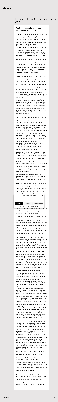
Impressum (37, 206)
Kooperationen (30, 397)
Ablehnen (28, 203)
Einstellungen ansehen (38, 203)
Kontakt (22, 397)
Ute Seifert (6, 397)
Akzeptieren (19, 203)
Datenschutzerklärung (30, 206)
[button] (42, 195)
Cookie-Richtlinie (22, 206)
